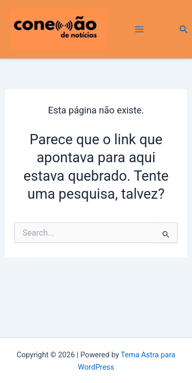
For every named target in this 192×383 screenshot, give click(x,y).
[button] (183, 29)
